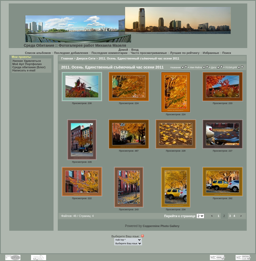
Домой (123, 49)
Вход (135, 49)
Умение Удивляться (26, 60)
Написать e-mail (24, 70)
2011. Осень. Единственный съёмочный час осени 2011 (139, 58)
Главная (67, 58)
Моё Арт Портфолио (27, 64)
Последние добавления (71, 52)
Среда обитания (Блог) (29, 67)
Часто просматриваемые (149, 52)
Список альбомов (38, 52)
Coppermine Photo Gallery (161, 226)
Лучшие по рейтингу (185, 52)
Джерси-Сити (85, 58)
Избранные (211, 52)
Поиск (226, 52)
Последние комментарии (109, 52)
